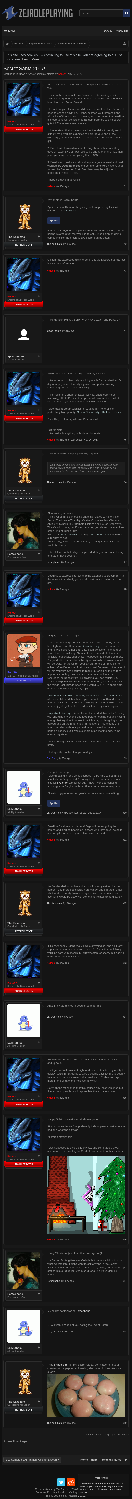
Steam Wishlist (69, 534)
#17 (125, 1281)
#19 (125, 1423)
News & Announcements (32, 74)
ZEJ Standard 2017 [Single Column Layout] (31, 1459)
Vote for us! (101, 1478)
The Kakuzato (16, 236)
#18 (125, 1331)
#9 (125, 758)
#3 (125, 270)
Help (94, 1459)
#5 (125, 439)
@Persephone (81, 1310)
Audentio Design (77, 1495)
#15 (125, 1097)
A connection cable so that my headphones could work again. (86, 695)
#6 (125, 482)
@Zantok (62, 782)
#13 (125, 963)
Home (84, 1459)
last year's (70, 210)
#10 (125, 812)
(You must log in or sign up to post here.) (106, 1434)
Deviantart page (91, 646)
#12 (125, 903)
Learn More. (31, 59)
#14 (125, 1016)
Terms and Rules (110, 1459)
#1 (125, 186)
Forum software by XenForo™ (66, 1489)
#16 (125, 1239)
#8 (125, 589)
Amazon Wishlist (99, 534)
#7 (125, 562)
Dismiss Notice (126, 1477)
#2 (125, 244)
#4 (125, 330)
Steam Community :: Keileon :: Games (100, 412)
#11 (125, 839)
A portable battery (59, 713)
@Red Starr (61, 1364)
